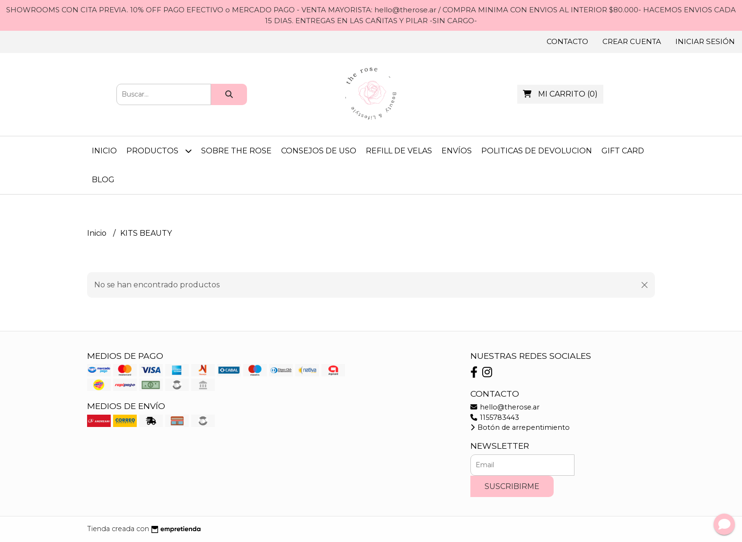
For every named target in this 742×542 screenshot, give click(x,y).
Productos (159, 150)
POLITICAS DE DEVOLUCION (536, 150)
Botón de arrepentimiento (520, 427)
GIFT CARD (622, 150)
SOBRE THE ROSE (236, 150)
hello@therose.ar (504, 407)
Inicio (104, 150)
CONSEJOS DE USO (318, 150)
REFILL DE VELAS (399, 150)
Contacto (567, 41)
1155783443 (494, 417)
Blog (103, 179)
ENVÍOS (457, 150)
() (560, 93)
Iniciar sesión (705, 41)
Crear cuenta (631, 41)
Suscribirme (512, 486)
